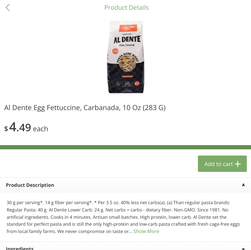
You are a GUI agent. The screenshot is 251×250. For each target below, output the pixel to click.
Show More (146, 231)
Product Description (30, 185)
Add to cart (218, 164)
